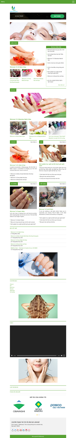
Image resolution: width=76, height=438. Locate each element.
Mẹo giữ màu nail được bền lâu (47, 176)
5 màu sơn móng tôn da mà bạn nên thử (50, 178)
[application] (38, 341)
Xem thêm (34, 142)
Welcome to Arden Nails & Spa (17, 136)
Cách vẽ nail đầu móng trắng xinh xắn (56, 68)
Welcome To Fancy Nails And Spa (19, 177)
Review (13, 90)
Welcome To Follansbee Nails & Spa (55, 59)
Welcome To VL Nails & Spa (18, 67)
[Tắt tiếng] (61, 355)
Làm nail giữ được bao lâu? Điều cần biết (55, 55)
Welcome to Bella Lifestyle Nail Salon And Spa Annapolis (14, 80)
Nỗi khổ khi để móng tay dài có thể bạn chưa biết (56, 50)
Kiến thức (14, 43)
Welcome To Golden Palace (17, 220)
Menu (3, 2)
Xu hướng (14, 184)
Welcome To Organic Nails (17, 211)
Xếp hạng (43, 184)
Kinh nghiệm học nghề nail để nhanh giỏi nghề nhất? (55, 72)
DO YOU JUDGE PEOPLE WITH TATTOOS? (55, 81)
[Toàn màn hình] (64, 355)
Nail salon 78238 (15, 426)
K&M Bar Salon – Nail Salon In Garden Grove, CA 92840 (24, 248)
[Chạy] (12, 355)
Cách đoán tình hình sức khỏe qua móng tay (50, 174)
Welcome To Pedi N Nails (46, 209)
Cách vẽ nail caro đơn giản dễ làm (56, 63)
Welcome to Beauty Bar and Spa (56, 76)
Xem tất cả (61, 85)
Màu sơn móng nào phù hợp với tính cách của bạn (23, 222)
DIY (41, 142)
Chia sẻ (13, 142)
